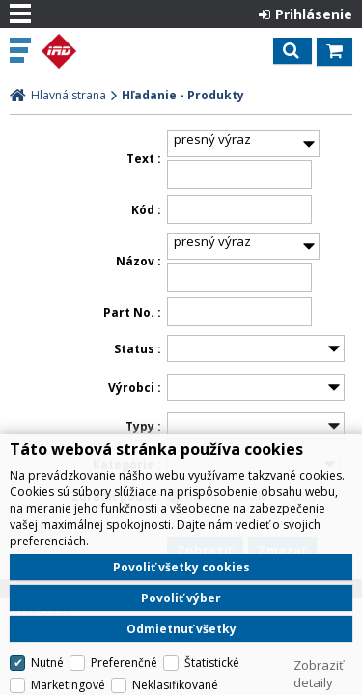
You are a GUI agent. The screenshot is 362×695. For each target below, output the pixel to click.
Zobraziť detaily (318, 673)
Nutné (47, 662)
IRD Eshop (98, 51)
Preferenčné (124, 662)
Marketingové (68, 685)
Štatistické (211, 662)
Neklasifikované (175, 685)
